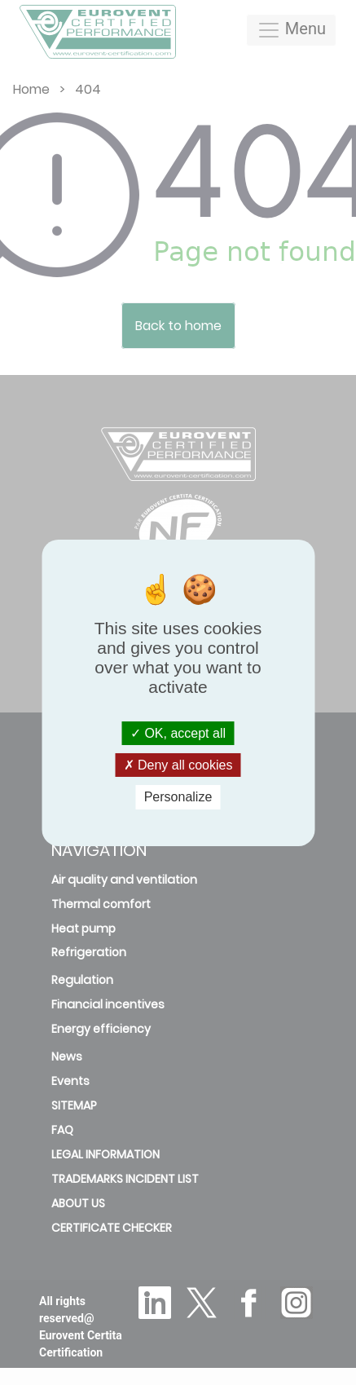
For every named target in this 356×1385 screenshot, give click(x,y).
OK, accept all (178, 733)
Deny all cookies (178, 765)
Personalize (178, 797)
